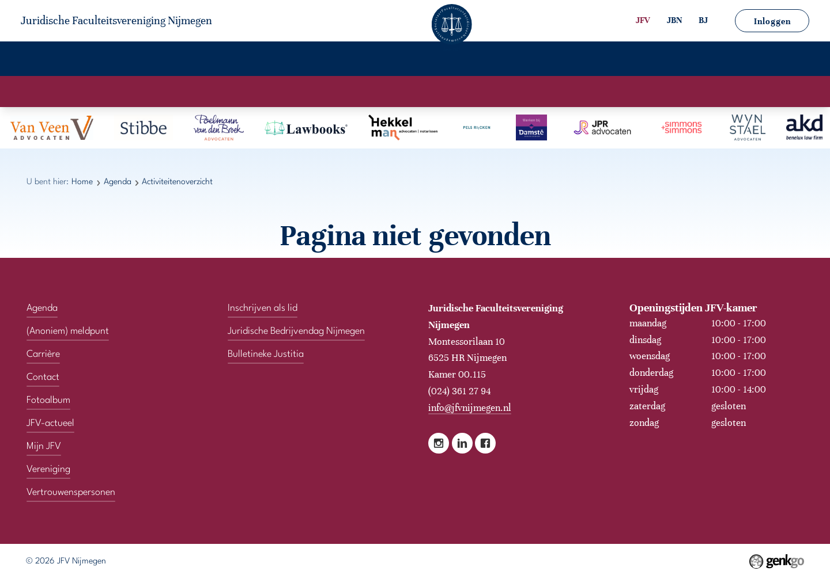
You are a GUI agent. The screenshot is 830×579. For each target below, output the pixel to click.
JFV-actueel (395, 60)
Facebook (485, 441)
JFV (643, 20)
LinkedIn (462, 441)
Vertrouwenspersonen (626, 60)
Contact (530, 60)
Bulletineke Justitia (266, 352)
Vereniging (116, 60)
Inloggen (772, 21)
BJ (703, 20)
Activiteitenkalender (361, 91)
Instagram (438, 441)
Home (51, 60)
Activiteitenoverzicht (467, 91)
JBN (674, 20)
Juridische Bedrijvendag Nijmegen (296, 329)
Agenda (185, 60)
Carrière (248, 60)
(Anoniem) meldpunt (753, 60)
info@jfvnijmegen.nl (469, 405)
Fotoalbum (317, 60)
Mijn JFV (467, 60)
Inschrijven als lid (262, 306)
